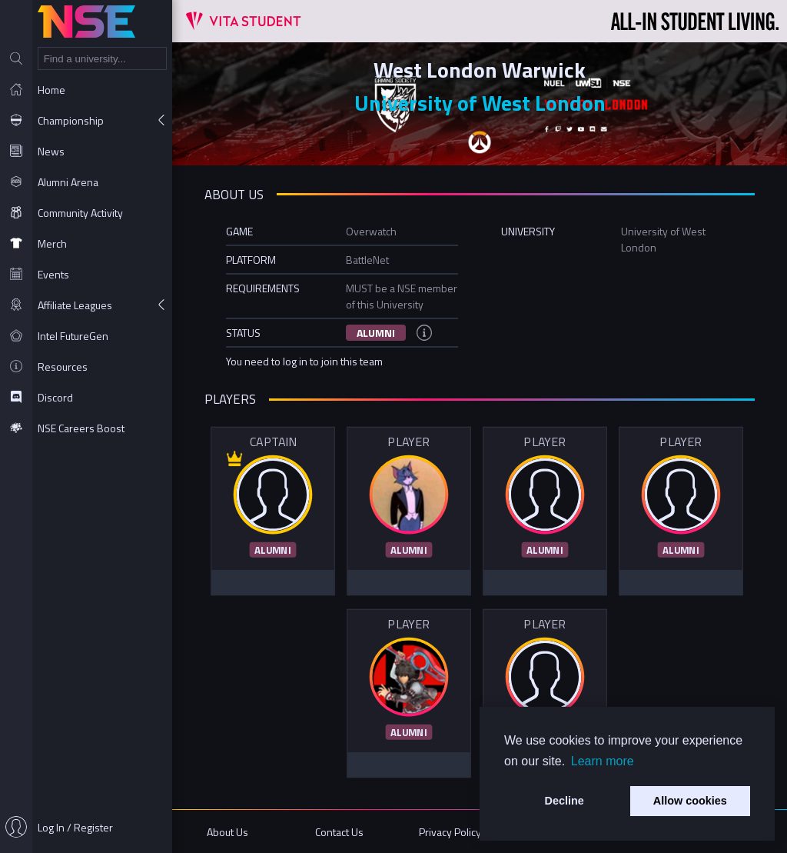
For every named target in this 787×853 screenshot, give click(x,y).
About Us (227, 832)
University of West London (480, 102)
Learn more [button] (602, 761)
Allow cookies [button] (690, 801)
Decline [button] (564, 801)
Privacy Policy (450, 832)
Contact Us (339, 832)
